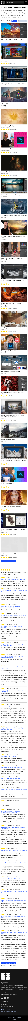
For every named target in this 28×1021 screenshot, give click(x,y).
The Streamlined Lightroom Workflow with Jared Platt (13, 706)
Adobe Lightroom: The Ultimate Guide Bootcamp (13, 83)
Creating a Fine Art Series (7, 172)
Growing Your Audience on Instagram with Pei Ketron (13, 615)
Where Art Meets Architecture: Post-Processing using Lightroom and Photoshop (13, 415)
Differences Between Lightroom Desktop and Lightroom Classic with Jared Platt (14, 790)
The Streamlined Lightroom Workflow (10, 371)
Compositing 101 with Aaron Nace (8, 756)
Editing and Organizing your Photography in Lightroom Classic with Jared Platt (13, 644)
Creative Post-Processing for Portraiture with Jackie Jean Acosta (14, 851)
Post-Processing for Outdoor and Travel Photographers (11, 304)
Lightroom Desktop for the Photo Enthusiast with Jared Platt (13, 901)
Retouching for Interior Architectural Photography (13, 328)
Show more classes (8, 561)
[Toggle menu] (26, 2)
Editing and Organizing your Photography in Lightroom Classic (12, 259)
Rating (25, 21)
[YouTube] (2, 998)
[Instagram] (8, 998)
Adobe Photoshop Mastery (7, 483)
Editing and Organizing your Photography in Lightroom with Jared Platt (13, 690)
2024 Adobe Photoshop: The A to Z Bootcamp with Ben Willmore (14, 591)
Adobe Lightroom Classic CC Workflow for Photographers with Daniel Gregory (10, 607)
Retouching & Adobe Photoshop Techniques (12, 392)
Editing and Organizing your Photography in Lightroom (12, 104)
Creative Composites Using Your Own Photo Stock (14, 215)
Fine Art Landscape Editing (8, 439)
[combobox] (15, 2)
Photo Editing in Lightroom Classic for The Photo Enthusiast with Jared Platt (12, 657)
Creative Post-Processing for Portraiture (11, 506)
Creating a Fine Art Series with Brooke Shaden (12, 878)
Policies (14, 1019)
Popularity (14, 21)
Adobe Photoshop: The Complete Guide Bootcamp (14, 460)
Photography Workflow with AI (8, 351)
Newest (20, 21)
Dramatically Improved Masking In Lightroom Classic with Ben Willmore (13, 667)
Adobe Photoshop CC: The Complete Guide (12, 280)
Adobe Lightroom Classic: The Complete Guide (13, 60)
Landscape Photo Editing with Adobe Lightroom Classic (13, 236)
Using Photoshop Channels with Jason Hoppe (11, 767)
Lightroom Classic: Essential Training (10, 195)
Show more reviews (8, 963)
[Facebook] (5, 998)
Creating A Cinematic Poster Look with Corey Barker (13, 579)
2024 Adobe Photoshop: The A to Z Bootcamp (13, 39)
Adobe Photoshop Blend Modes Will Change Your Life (14, 530)
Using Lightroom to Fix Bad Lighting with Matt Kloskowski (11, 627)
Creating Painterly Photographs (9, 126)
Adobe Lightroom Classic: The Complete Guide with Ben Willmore (14, 863)
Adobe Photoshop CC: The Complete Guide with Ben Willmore (13, 917)
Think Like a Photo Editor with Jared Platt (10, 778)
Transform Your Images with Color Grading (12, 554)
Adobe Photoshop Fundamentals (9, 149)
